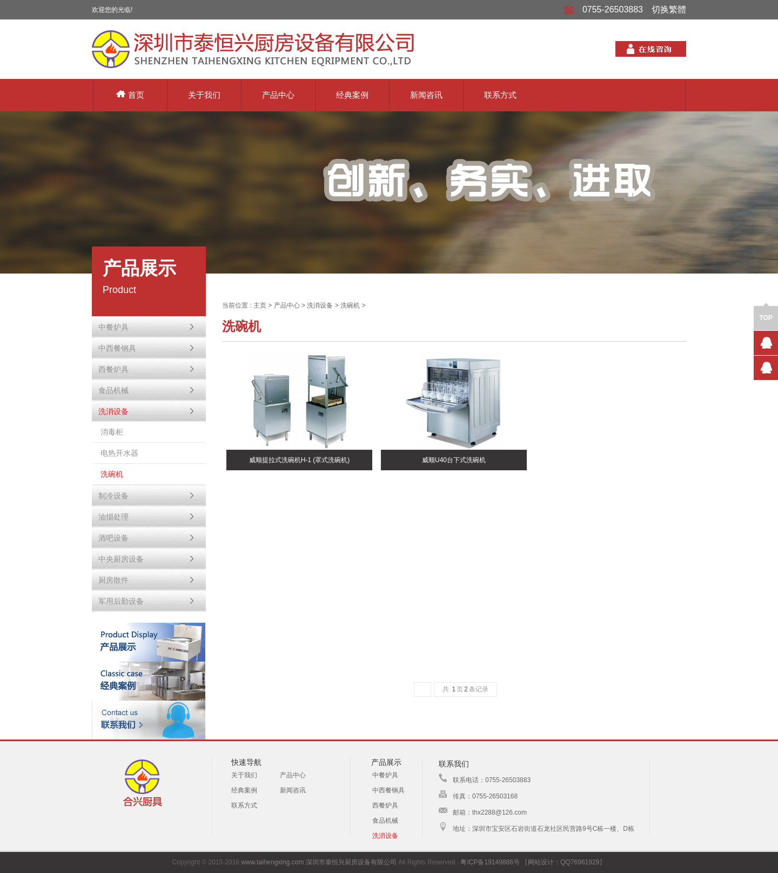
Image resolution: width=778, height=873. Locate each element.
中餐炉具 (385, 775)
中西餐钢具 (388, 790)
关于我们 (204, 94)
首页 (130, 94)
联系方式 (500, 94)
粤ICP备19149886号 (489, 862)
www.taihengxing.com (272, 862)
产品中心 (278, 94)
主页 (259, 305)
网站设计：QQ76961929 (563, 862)
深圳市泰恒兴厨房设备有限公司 (351, 862)
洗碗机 (350, 305)
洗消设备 (320, 305)
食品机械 (385, 820)
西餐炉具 (385, 805)
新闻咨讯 (426, 94)
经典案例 (352, 94)
